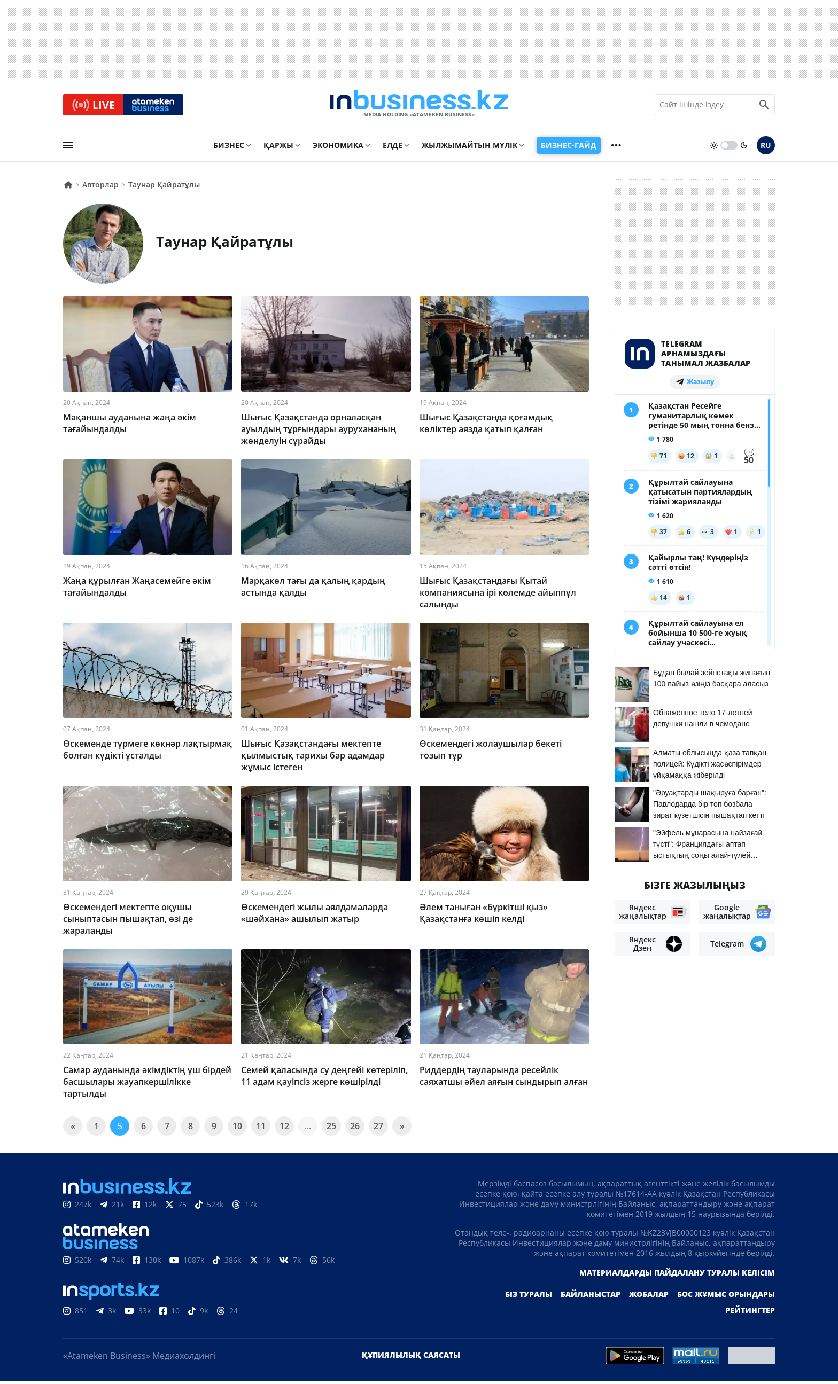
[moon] (744, 148)
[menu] (67, 148)
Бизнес (228, 148)
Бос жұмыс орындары (726, 1297)
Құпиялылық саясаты (411, 1357)
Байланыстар (590, 1297)
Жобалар (649, 1297)
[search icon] (764, 106)
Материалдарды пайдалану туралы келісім (677, 1275)
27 (378, 1129)
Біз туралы (528, 1297)
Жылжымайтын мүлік (469, 148)
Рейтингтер (750, 1313)
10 (237, 1129)
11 (261, 1129)
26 (355, 1129)
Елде (392, 148)
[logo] (419, 106)
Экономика (338, 148)
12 (284, 1129)
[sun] (714, 148)
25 (331, 1129)
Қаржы (278, 148)
